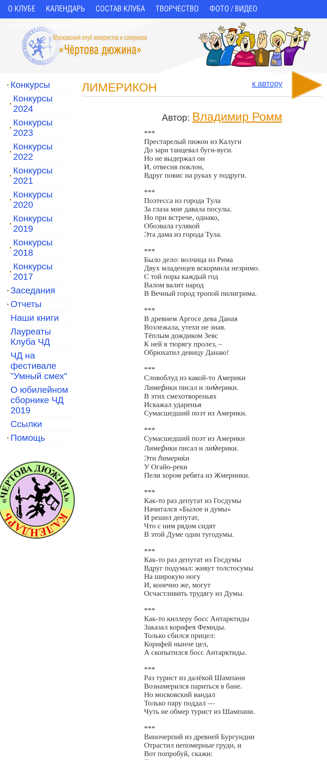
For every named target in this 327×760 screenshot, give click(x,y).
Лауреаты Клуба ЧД (31, 336)
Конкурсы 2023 (31, 127)
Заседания (31, 290)
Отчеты (24, 304)
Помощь (26, 438)
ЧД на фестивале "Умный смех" (39, 365)
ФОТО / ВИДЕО (233, 9)
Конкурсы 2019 (31, 223)
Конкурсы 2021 (31, 175)
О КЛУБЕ (21, 9)
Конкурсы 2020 (31, 199)
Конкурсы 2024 (31, 103)
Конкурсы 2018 (31, 247)
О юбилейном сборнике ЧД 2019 (39, 400)
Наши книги (35, 318)
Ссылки (26, 424)
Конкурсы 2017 (31, 271)
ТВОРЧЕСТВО (177, 9)
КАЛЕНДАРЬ (65, 9)
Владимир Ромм (237, 116)
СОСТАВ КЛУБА (120, 9)
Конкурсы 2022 (31, 151)
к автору (267, 83)
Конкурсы (28, 85)
